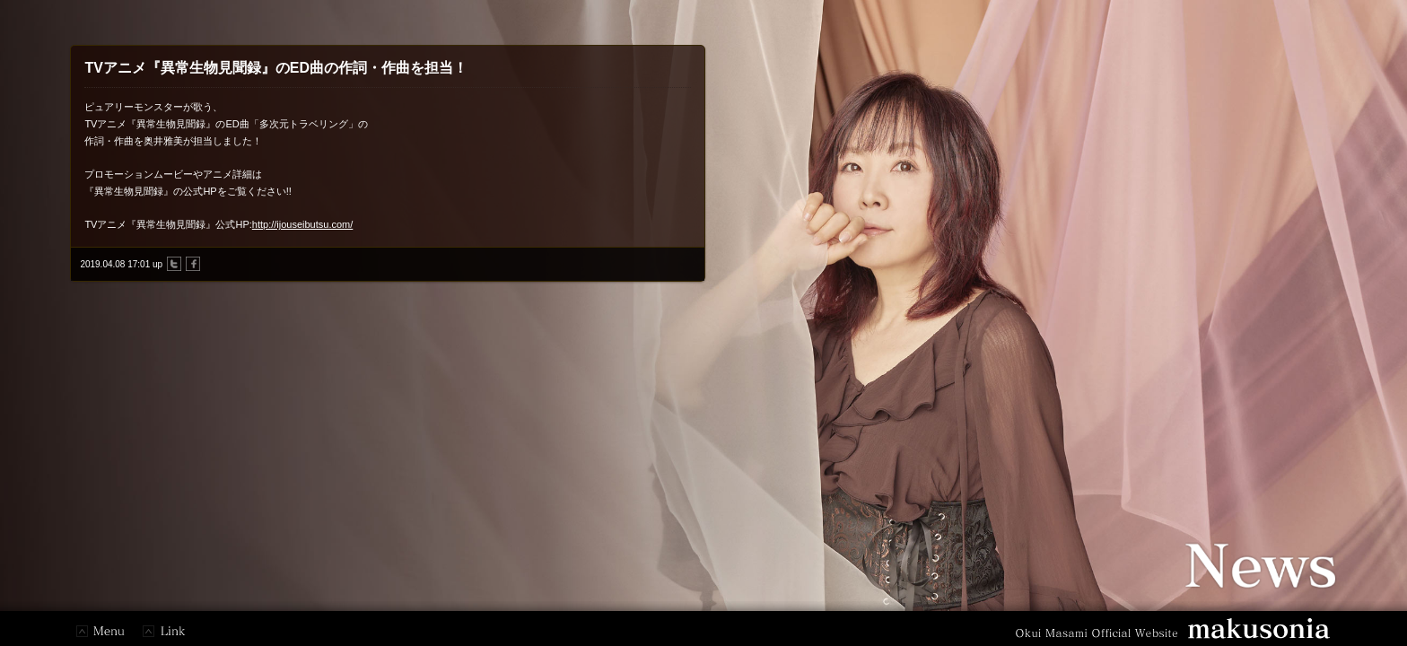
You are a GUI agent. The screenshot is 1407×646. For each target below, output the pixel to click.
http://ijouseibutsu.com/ (303, 224)
